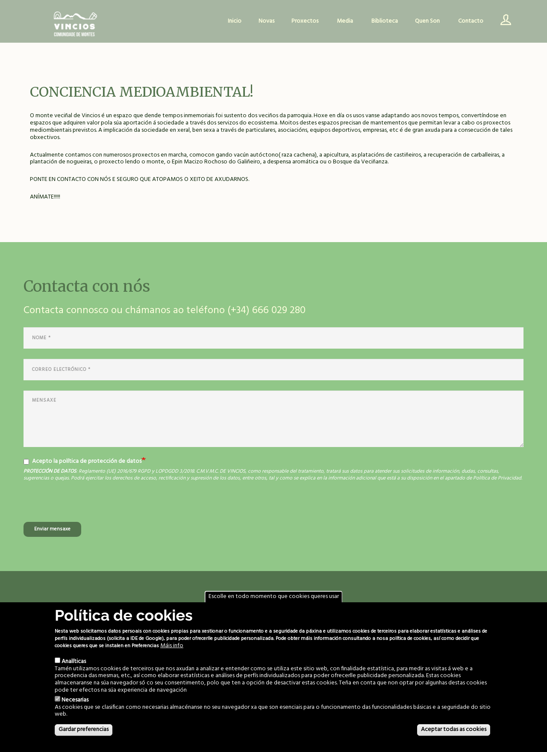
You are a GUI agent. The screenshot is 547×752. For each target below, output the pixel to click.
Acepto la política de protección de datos (82, 461)
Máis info (171, 646)
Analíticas (74, 661)
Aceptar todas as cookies (453, 729)
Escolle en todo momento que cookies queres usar (274, 596)
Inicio (234, 21)
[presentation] (88, 505)
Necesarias (75, 700)
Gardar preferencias (84, 729)
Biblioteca (384, 21)
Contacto (470, 21)
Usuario (502, 21)
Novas (266, 21)
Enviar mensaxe (52, 529)
